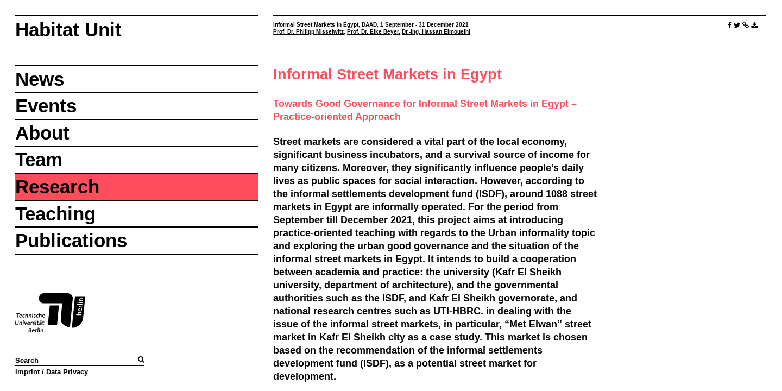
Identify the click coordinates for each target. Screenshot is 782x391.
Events (46, 105)
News (39, 79)
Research (57, 186)
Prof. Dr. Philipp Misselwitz (308, 31)
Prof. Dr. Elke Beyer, (373, 31)
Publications (71, 240)
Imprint (27, 371)
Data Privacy (67, 371)
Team (38, 159)
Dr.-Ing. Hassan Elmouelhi (436, 31)
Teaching (55, 213)
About (42, 133)
